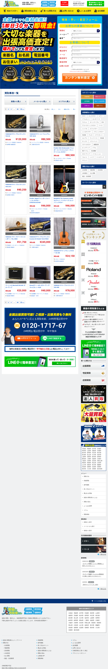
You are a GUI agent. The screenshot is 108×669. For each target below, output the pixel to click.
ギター (65, 158)
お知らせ (87, 105)
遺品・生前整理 (86, 176)
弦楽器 (84, 135)
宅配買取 (92, 170)
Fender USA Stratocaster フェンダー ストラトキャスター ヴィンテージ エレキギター (64, 150)
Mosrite (70, 209)
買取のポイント (99, 96)
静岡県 (9, 144)
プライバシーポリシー (76, 71)
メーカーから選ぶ (40, 101)
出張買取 (84, 170)
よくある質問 (77, 643)
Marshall (23, 293)
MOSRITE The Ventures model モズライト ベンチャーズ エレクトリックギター (63, 200)
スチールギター (86, 144)
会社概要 (75, 645)
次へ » (22, 109)
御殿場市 (13, 144)
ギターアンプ (16, 293)
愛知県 (57, 160)
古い (59, 109)
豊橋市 (12, 247)
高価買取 (87, 96)
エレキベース (96, 119)
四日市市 (37, 144)
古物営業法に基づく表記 (80, 650)
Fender (69, 158)
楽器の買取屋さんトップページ (12, 640)
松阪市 (37, 247)
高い (74, 109)
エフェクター (93, 128)
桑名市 (61, 295)
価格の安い (67, 109)
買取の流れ (41, 653)
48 (17, 109)
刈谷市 (61, 160)
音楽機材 (9, 293)
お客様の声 (41, 656)
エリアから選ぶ (64, 101)
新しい (54, 109)
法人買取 (92, 173)
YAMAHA (18, 142)
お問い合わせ (77, 648)
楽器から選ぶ (16, 101)
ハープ (92, 157)
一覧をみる (102, 554)
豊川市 (61, 211)
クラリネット (99, 135)
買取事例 (40, 658)
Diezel (46, 293)
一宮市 (37, 295)
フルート (84, 157)
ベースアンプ (100, 157)
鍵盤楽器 (96, 144)
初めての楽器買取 (100, 101)
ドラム (94, 147)
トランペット (93, 141)
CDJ (102, 122)
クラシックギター (99, 131)
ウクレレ (84, 122)
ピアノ (101, 116)
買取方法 (5, 643)
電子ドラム (85, 151)
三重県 (33, 144)
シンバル (84, 128)
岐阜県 (33, 212)
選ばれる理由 (42, 648)
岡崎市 (12, 295)
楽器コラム (99, 105)
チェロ (90, 135)
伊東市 (12, 195)
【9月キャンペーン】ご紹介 (90, 584)
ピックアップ (86, 147)
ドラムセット (86, 119)
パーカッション (96, 154)
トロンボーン (15, 245)
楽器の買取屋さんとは (44, 650)
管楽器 (14, 142)
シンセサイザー (86, 131)
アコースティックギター (89, 125)
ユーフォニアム (35, 142)
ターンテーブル (94, 122)
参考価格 (87, 101)
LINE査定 (84, 173)
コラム (75, 640)
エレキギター (59, 158)
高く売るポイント (43, 645)
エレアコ (84, 138)
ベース (101, 125)
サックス (9, 142)
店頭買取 (100, 170)
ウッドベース (93, 138)
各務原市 (37, 212)
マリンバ (84, 160)
